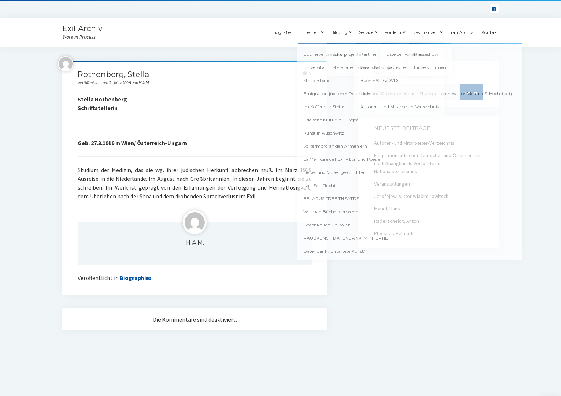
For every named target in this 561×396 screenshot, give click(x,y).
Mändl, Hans (387, 208)
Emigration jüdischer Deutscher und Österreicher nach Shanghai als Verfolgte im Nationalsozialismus (427, 163)
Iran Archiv (461, 32)
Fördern (393, 32)
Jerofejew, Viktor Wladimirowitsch (411, 196)
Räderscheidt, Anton (396, 221)
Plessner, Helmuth (394, 233)
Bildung (339, 32)
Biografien (282, 32)
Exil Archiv (82, 28)
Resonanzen (425, 32)
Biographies (136, 278)
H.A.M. (195, 242)
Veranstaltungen (392, 183)
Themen (310, 32)
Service (366, 32)
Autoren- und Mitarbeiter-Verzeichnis (414, 143)
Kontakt (490, 32)
